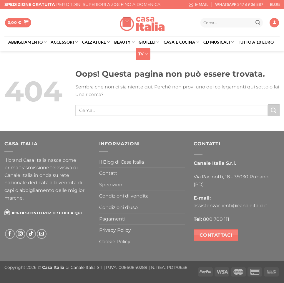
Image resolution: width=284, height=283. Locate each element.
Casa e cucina (181, 42)
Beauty (124, 42)
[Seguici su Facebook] (10, 234)
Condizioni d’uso (118, 207)
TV (143, 54)
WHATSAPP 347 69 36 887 (239, 4)
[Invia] (258, 23)
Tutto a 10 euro (255, 42)
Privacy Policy (115, 230)
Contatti (109, 173)
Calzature (96, 42)
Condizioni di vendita (124, 196)
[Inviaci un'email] (41, 234)
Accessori (64, 42)
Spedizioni (111, 184)
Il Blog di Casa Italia (121, 162)
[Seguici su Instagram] (20, 234)
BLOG (275, 4)
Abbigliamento (27, 42)
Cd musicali (218, 42)
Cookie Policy (114, 241)
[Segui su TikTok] (31, 234)
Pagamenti (112, 219)
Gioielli (149, 42)
